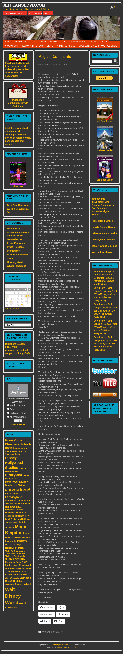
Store (50, 46)
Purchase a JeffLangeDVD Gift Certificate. (18, 103)
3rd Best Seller (105, 179)
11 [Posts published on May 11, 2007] (26, 296)
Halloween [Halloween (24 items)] (11, 506)
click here (18, 186)
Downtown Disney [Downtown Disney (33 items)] (16, 481)
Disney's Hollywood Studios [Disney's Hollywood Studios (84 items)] (14, 463)
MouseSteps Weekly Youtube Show (98, 46)
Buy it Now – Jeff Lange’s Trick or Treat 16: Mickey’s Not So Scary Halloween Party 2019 (105, 310)
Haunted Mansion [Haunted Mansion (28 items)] (15, 512)
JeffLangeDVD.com (24, 5)
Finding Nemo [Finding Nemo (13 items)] (11, 504)
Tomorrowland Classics (104, 246)
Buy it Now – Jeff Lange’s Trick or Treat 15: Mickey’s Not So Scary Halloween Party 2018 (105, 343)
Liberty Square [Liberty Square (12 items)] (11, 522)
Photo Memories (78, 42)
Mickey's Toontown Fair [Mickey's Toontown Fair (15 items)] (16, 556)
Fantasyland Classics (103, 239)
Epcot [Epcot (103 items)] (25, 489)
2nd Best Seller (105, 150)
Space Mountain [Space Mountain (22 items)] (14, 574)
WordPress (61, 647)
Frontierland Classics (103, 221)
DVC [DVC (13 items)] (17, 490)
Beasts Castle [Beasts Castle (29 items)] (13, 440)
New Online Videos (102, 252)
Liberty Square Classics (104, 227)
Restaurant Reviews (32, 46)
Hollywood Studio (18, 413)
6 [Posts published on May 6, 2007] (7, 296)
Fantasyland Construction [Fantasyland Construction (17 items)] (18, 500)
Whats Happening (66, 46)
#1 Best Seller (104, 121)
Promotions (11, 46)
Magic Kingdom (18, 405)
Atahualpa (72, 647)
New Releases (58, 42)
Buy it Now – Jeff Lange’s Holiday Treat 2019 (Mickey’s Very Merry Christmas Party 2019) (105, 294)
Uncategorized (22, 42)
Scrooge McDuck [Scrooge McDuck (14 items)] (18, 571)
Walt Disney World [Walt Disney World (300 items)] (13, 596)
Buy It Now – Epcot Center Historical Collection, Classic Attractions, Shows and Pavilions (104, 277)
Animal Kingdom (18, 417)
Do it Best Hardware (18, 205)
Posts (116, 7)
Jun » (16, 308)
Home (7, 42)
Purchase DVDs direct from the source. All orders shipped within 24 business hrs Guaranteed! (17, 69)
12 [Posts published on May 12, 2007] (29, 296)
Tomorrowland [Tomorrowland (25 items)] (23, 584)
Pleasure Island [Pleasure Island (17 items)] (17, 568)
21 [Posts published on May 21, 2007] (11, 302)
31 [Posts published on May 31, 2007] (22, 305)
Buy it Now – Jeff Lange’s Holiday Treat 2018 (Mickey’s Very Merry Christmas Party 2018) (105, 327)
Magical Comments (54, 57)
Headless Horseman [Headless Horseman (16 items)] (14, 516)
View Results (18, 424)
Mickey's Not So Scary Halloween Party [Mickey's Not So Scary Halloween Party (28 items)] (16, 544)
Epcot (13, 409)
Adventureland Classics (104, 233)
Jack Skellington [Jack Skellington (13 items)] (24, 519)
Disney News (40, 42)
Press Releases (98, 42)
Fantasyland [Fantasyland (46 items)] (13, 497)
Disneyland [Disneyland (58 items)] (13, 475)
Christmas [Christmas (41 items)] (12, 444)
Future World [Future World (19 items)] (24, 503)
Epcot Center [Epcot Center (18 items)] (11, 493)
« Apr (8, 308)
